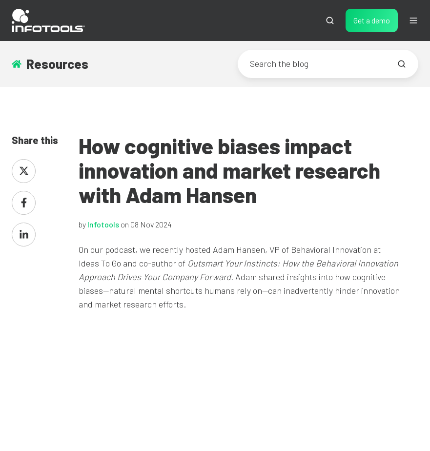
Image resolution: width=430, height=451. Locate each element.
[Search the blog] (402, 64)
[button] (330, 20)
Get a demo (371, 20)
